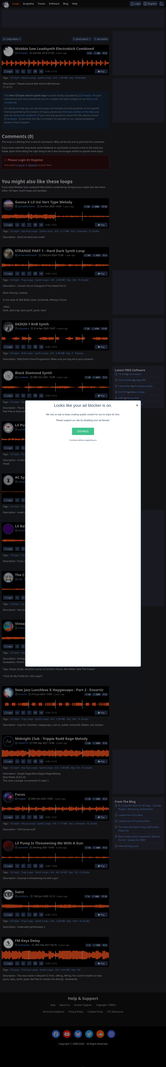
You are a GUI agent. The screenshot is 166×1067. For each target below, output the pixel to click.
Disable (83, 431)
